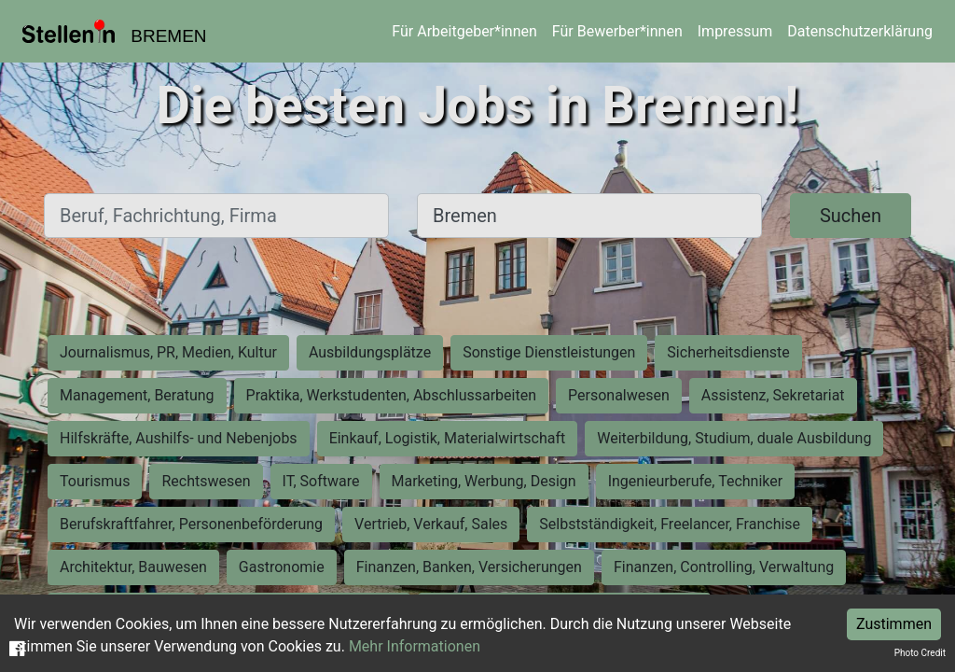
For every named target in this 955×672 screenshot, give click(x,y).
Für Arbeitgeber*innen (464, 31)
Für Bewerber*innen (617, 31)
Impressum (735, 31)
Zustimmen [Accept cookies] (894, 624)
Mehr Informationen (414, 646)
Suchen (850, 215)
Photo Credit (920, 653)
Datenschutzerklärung (860, 31)
